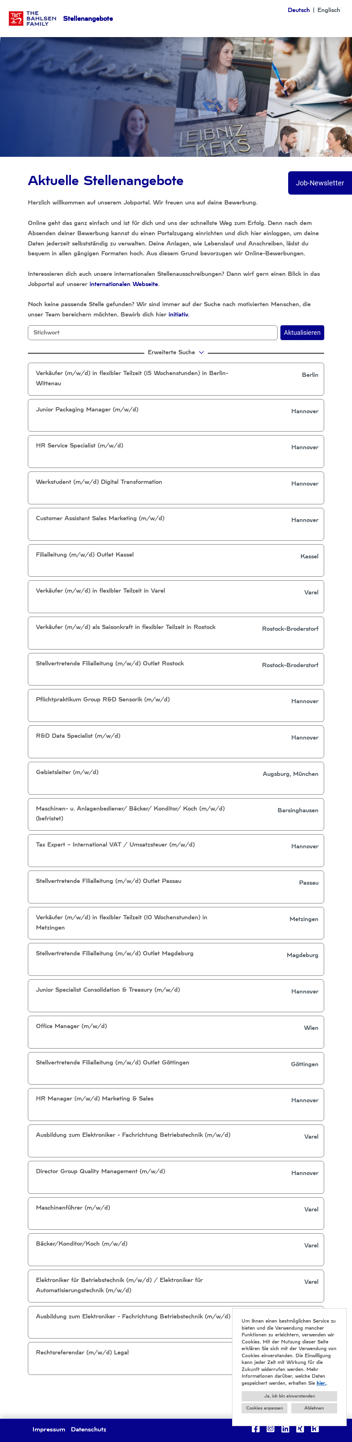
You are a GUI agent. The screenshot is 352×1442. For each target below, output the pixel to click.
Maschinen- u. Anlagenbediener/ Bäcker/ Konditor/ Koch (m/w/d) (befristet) (130, 814)
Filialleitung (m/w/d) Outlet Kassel (85, 554)
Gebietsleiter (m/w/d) (67, 772)
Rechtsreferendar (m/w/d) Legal (82, 1352)
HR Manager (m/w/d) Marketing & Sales (94, 1098)
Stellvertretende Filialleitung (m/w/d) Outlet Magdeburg (115, 953)
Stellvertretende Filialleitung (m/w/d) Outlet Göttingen (112, 1062)
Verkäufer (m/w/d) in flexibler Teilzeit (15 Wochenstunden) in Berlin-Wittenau (132, 378)
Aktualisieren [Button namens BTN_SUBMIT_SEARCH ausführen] (302, 332)
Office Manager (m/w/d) (71, 1026)
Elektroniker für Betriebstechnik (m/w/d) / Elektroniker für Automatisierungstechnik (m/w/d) (119, 1285)
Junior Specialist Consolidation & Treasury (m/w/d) (108, 989)
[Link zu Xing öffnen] (300, 1428)
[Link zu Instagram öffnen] (270, 1428)
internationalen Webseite (124, 284)
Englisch (328, 10)
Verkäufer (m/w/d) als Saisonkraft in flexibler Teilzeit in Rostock (126, 627)
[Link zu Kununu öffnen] (315, 1428)
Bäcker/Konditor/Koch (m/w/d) (81, 1243)
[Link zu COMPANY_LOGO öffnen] (32, 18)
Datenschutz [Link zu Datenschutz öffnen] (88, 1429)
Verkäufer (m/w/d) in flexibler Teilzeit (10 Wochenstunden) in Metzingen (121, 922)
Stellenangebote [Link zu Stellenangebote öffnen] (88, 18)
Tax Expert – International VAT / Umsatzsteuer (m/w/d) (115, 844)
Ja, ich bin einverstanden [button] (289, 1396)
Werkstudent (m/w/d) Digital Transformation (99, 482)
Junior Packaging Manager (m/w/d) (87, 409)
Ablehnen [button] (314, 1408)
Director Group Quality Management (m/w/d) (100, 1171)
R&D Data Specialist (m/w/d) (78, 736)
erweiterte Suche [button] (177, 352)
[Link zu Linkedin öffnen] (285, 1428)
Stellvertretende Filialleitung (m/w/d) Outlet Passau (108, 881)
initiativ (178, 314)
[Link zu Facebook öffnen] (255, 1428)
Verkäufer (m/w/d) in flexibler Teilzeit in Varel (100, 590)
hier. (321, 1383)
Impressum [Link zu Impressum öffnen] (48, 1429)
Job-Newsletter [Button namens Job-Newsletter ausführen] (320, 183)
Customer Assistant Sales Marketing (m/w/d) (100, 518)
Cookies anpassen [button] (264, 1408)
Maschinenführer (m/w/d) (73, 1207)
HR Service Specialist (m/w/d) (79, 445)
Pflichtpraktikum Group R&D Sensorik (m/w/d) (103, 699)
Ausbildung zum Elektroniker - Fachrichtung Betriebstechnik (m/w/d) (133, 1135)
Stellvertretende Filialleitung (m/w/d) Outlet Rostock (110, 663)
